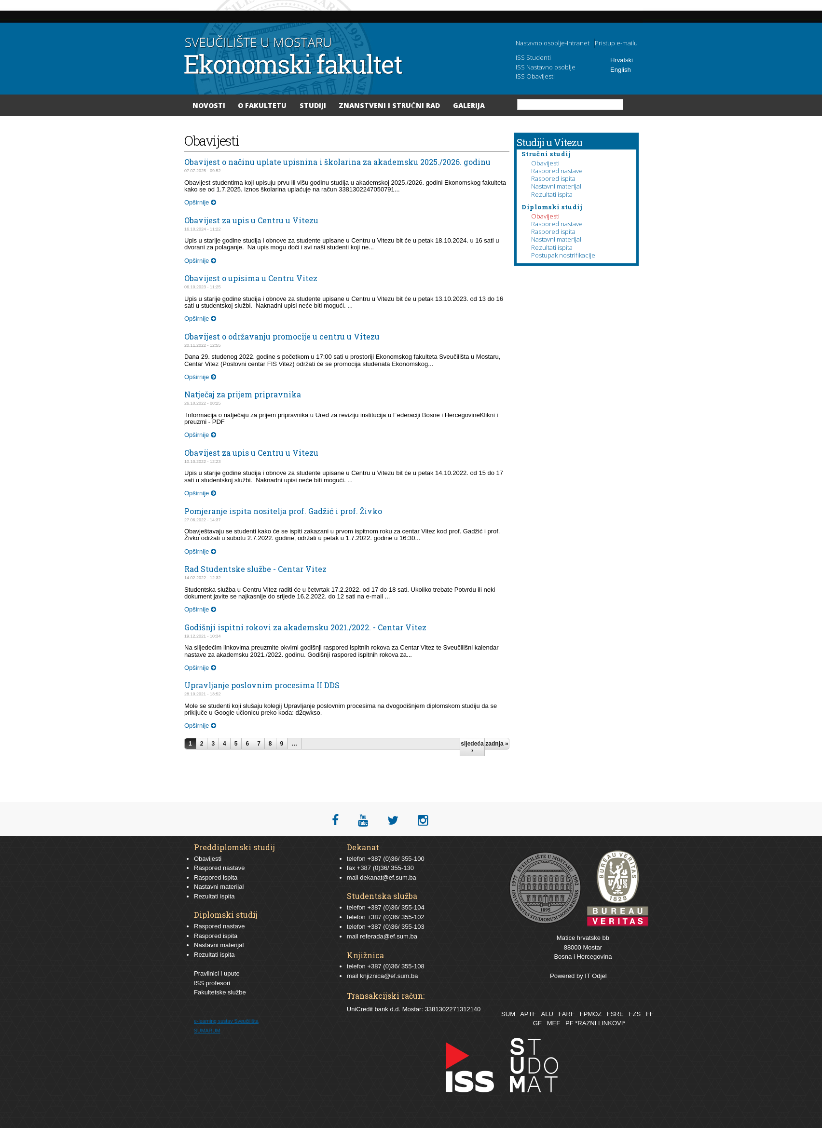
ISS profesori (212, 983)
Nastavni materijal (556, 186)
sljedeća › (472, 747)
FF (650, 1014)
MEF (553, 1023)
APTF (528, 1014)
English (620, 69)
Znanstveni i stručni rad (389, 105)
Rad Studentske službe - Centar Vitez (255, 569)
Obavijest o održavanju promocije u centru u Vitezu (282, 336)
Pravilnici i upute (217, 973)
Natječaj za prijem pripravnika (242, 394)
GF (537, 1023)
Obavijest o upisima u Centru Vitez (250, 278)
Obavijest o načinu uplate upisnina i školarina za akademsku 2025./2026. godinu (337, 162)
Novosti (208, 105)
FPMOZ (591, 1014)
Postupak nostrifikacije (563, 255)
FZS (635, 1014)
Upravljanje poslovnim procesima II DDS (262, 685)
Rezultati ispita (552, 194)
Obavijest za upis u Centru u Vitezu (251, 220)
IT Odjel (595, 975)
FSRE (615, 1014)
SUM (508, 1014)
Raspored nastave (557, 170)
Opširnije (200, 202)
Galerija (469, 105)
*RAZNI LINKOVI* (600, 1023)
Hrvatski (621, 60)
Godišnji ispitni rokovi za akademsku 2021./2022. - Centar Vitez (305, 627)
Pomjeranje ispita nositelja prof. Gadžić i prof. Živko (283, 511)
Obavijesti (545, 163)
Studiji (313, 105)
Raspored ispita (553, 178)
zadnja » (496, 743)
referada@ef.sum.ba (388, 936)
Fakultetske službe (220, 992)
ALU (547, 1014)
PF (569, 1023)
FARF (567, 1014)
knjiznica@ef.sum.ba (389, 975)
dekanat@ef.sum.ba (388, 877)
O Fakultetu (262, 105)
